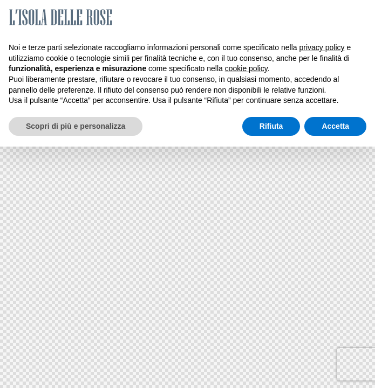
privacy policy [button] (322, 47)
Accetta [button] (335, 126)
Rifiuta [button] (271, 126)
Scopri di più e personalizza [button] (75, 126)
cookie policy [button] (246, 68)
